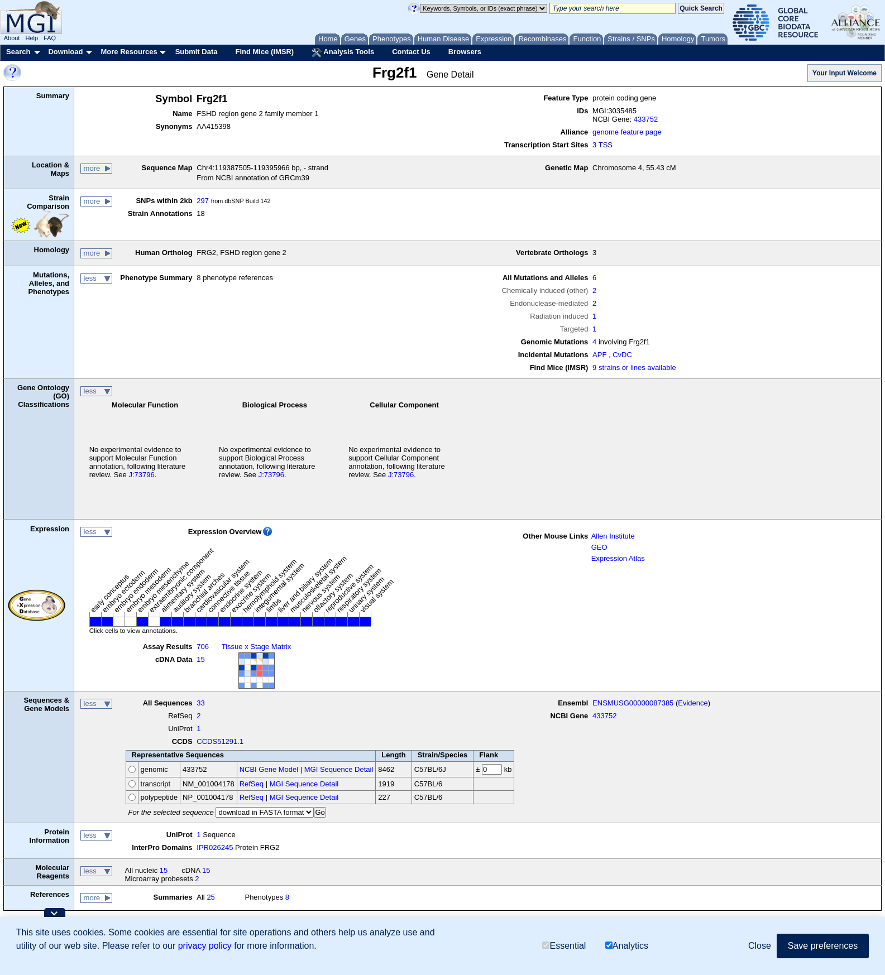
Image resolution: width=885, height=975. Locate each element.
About (12, 38)
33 (200, 703)
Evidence (692, 703)
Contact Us (411, 51)
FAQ (50, 38)
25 (210, 897)
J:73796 (141, 474)
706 (203, 646)
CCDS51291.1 (220, 741)
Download (65, 51)
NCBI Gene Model (269, 769)
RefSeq (252, 784)
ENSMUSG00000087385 (632, 703)
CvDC (622, 354)
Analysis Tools (343, 52)
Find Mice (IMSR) (264, 51)
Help (31, 38)
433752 (646, 119)
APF (599, 354)
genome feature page (627, 132)
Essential (564, 945)
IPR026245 (215, 847)
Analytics (626, 945)
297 (203, 200)
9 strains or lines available (634, 367)
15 (200, 659)
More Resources (129, 51)
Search (18, 51)
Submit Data (196, 51)
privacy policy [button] (205, 945)
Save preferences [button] (823, 945)
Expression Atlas (618, 558)
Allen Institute (613, 536)
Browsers (464, 51)
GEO (599, 547)
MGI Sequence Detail (339, 769)
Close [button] (759, 945)
